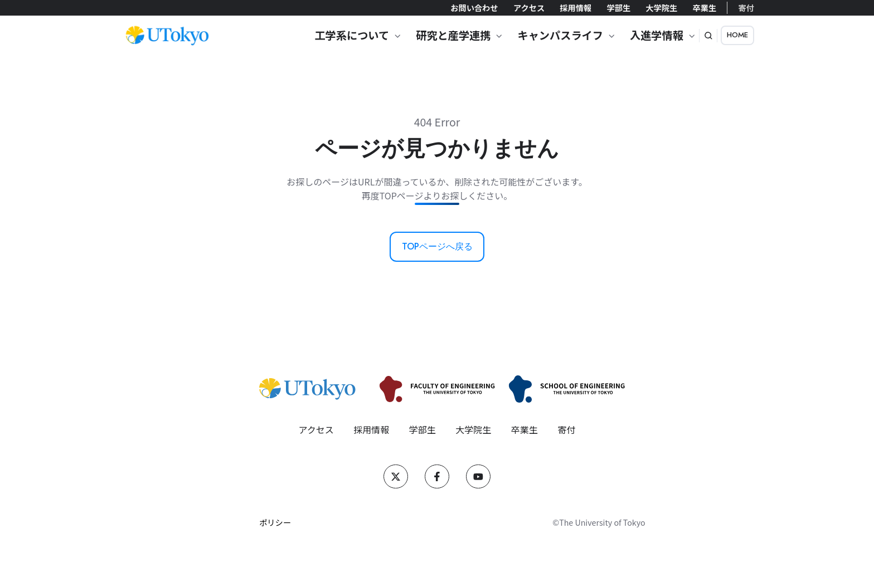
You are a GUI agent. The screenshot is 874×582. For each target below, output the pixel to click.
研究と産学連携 (453, 35)
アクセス (529, 7)
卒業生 (704, 7)
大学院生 (661, 7)
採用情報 (575, 7)
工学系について (351, 35)
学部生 (618, 7)
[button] (708, 36)
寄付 (746, 7)
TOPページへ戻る (437, 246)
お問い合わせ (474, 7)
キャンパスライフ (560, 35)
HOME (737, 35)
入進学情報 (656, 35)
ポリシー (275, 522)
